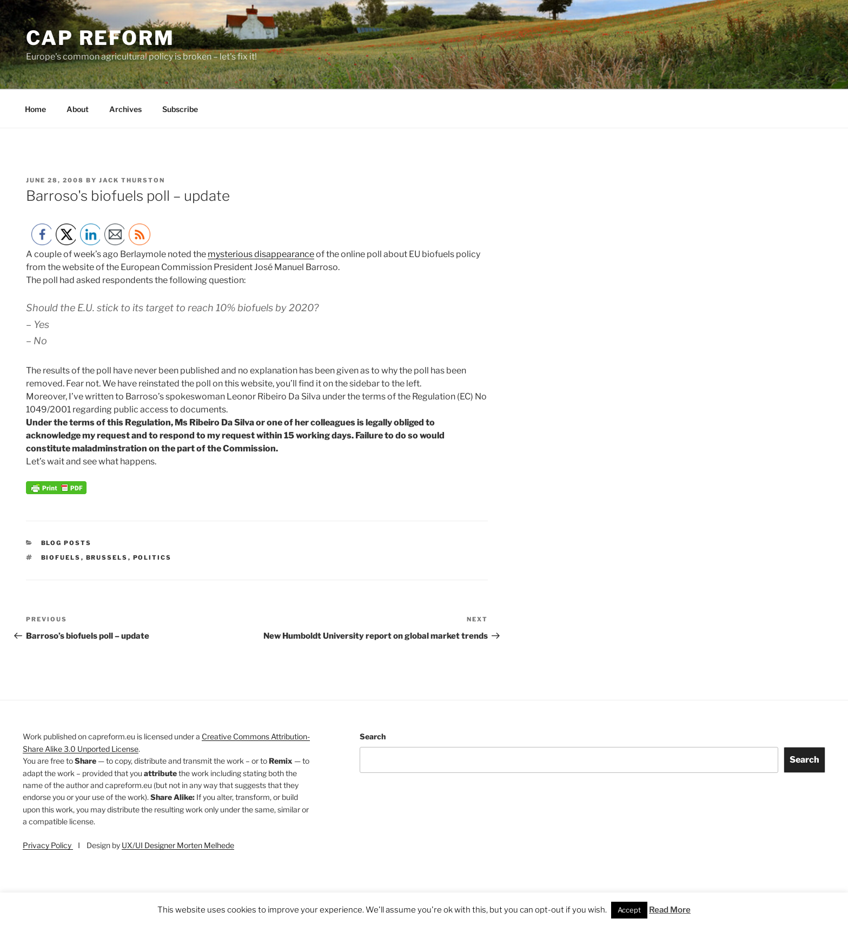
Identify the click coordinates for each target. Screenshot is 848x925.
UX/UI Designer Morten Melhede (178, 845)
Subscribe (180, 109)
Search (373, 736)
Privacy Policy (48, 845)
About (78, 109)
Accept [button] (629, 910)
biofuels (61, 557)
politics (152, 557)
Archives (125, 109)
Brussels (107, 557)
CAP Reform (100, 38)
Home (35, 109)
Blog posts (66, 543)
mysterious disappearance (261, 254)
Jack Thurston (132, 180)
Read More (670, 910)
